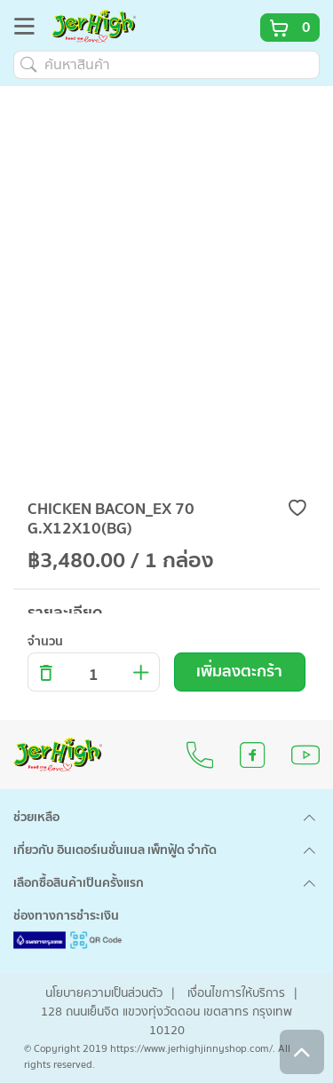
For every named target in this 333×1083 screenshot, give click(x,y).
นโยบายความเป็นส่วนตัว (104, 993)
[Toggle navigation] (29, 29)
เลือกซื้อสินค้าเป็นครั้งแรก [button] (78, 883)
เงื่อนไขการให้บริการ (236, 993)
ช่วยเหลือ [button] (36, 817)
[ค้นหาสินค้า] (166, 65)
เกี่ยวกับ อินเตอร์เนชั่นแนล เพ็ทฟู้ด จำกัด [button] (115, 850)
